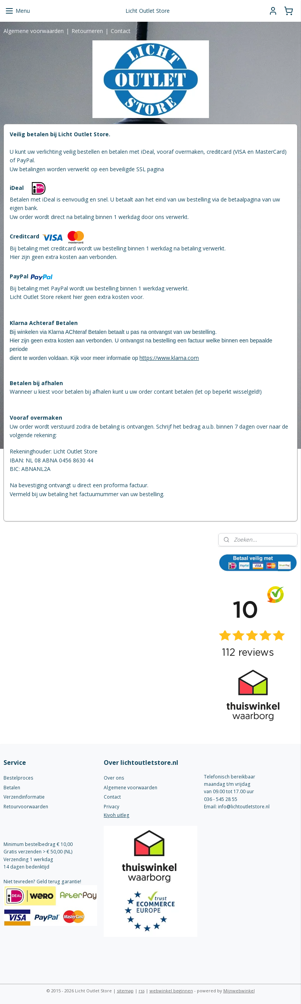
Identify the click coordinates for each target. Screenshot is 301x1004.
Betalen (11, 787)
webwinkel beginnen (171, 991)
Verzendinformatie (24, 797)
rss (141, 991)
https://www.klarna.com (169, 357)
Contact (120, 31)
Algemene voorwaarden (33, 31)
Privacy (111, 806)
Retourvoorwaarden (25, 806)
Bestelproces (18, 778)
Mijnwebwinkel (239, 991)
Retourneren (87, 31)
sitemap (125, 991)
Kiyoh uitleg (116, 815)
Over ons (114, 778)
